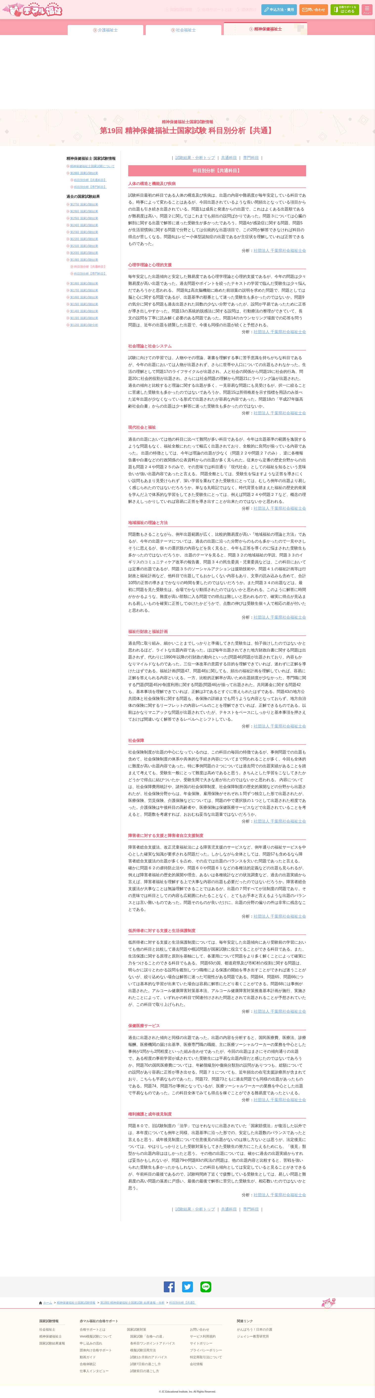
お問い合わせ (199, 1329)
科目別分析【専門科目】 (90, 187)
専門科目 (251, 158)
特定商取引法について (206, 1357)
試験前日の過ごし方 (144, 1371)
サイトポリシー (201, 1343)
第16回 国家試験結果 (84, 297)
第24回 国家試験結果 (84, 225)
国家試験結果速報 (52, 1343)
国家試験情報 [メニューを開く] (179, 9)
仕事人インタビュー (94, 1371)
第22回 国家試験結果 (84, 239)
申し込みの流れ (91, 1343)
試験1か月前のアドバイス (148, 1357)
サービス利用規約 (203, 1336)
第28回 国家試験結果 (84, 173)
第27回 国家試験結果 (84, 204)
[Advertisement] (187, 72)
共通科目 (229, 158)
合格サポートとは (214, 9)
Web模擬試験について (96, 1336)
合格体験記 (88, 1364)
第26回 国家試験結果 (84, 211)
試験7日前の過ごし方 (145, 1364)
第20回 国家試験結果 (84, 253)
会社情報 (196, 1364)
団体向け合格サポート (96, 1350)
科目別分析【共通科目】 (90, 180)
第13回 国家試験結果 (84, 318)
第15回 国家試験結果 (84, 304)
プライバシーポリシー (206, 1350)
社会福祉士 (47, 1329)
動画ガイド (88, 1357)
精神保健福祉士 (50, 1336)
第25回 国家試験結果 (84, 218)
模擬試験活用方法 (143, 1350)
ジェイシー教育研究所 (253, 1336)
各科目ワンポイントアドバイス (152, 1343)
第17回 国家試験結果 (84, 290)
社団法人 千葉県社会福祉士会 (280, 250)
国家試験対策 (136, 1329)
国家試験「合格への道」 (148, 1336)
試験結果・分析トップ (195, 158)
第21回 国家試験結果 (84, 246)
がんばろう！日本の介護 (254, 1329)
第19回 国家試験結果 (84, 260)
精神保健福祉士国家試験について (92, 166)
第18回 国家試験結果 (84, 283)
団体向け (246, 9)
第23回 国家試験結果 (84, 232)
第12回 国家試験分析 (84, 325)
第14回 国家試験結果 (84, 311)
